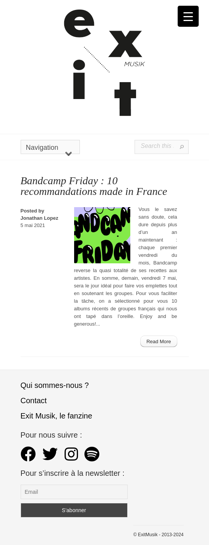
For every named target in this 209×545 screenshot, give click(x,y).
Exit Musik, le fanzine (56, 416)
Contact (34, 400)
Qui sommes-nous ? (55, 385)
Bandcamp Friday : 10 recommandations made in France (94, 186)
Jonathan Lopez (39, 218)
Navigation (49, 149)
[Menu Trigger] (188, 16)
